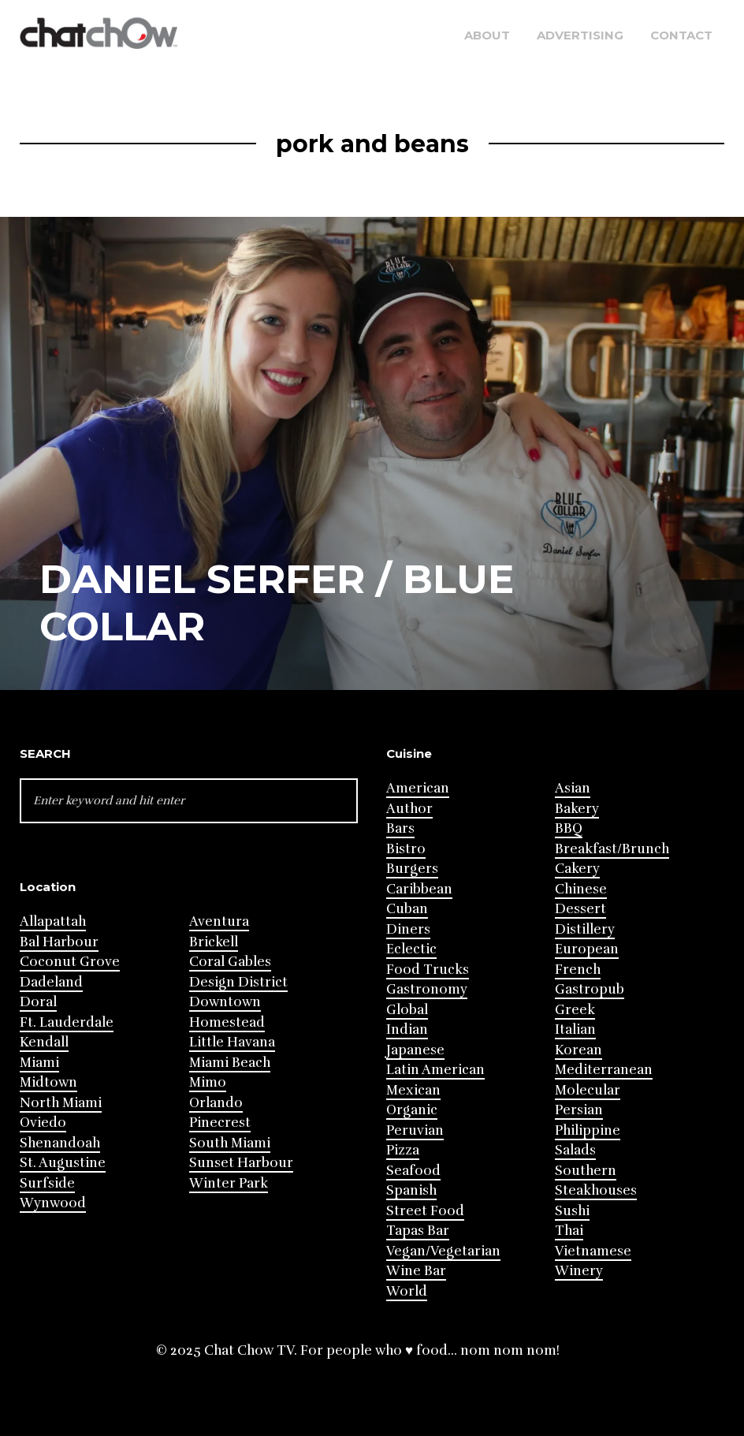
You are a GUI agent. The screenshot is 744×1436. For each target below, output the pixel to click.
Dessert (580, 909)
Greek (575, 1009)
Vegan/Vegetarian (443, 1251)
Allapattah (53, 921)
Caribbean (419, 889)
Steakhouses (596, 1190)
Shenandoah (60, 1143)
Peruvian (415, 1130)
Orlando (216, 1103)
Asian (572, 788)
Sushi (572, 1211)
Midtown (48, 1082)
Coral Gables (230, 961)
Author (409, 808)
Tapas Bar (417, 1230)
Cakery (577, 868)
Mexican (413, 1090)
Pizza (402, 1150)
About (487, 35)
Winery (579, 1271)
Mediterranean (604, 1069)
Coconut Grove (70, 961)
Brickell (213, 942)
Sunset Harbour (241, 1162)
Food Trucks (427, 969)
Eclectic (411, 949)
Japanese (415, 1050)
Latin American (435, 1069)
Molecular (587, 1090)
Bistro (406, 849)
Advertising (580, 35)
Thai (569, 1230)
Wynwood (53, 1203)
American (417, 788)
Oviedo (43, 1122)
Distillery (585, 929)
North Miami (61, 1103)
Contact (681, 35)
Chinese (581, 889)
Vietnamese (593, 1251)
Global (407, 1009)
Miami (39, 1062)
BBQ (568, 828)
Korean (578, 1050)
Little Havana (232, 1042)
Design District (238, 982)
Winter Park (228, 1183)
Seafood (413, 1170)
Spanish (411, 1190)
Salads (575, 1150)
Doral (38, 1002)
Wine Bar (416, 1271)
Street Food (425, 1211)
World (406, 1291)
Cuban (407, 909)
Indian (407, 1029)
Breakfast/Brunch (612, 849)
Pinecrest (220, 1122)
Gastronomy (426, 989)
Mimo (207, 1082)
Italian (575, 1029)
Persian (579, 1110)
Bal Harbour (59, 942)
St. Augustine (63, 1162)
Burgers (412, 868)
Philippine (587, 1130)
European (587, 949)
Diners (408, 929)
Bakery (577, 808)
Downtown (225, 1002)
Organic (411, 1110)
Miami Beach (229, 1062)
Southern (585, 1170)
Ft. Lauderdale (66, 1022)
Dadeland (51, 982)
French (578, 969)
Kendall (44, 1042)
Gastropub (589, 989)
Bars (400, 828)
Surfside (47, 1183)
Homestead (227, 1022)
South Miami (229, 1143)
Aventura (219, 921)
